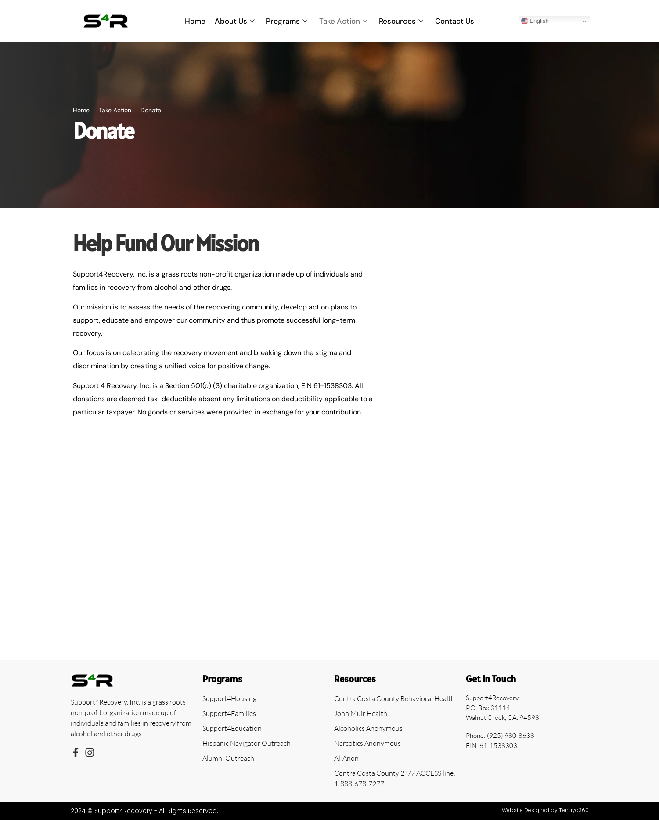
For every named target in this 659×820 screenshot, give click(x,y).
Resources (401, 21)
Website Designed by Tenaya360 (545, 810)
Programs (287, 21)
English (535, 21)
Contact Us (454, 21)
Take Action (343, 21)
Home (196, 21)
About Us (235, 21)
